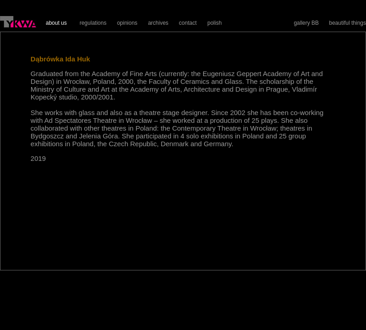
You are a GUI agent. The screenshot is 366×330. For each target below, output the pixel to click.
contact (188, 23)
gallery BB (306, 23)
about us (56, 23)
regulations (93, 23)
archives (158, 23)
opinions (127, 23)
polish (214, 23)
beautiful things (347, 23)
